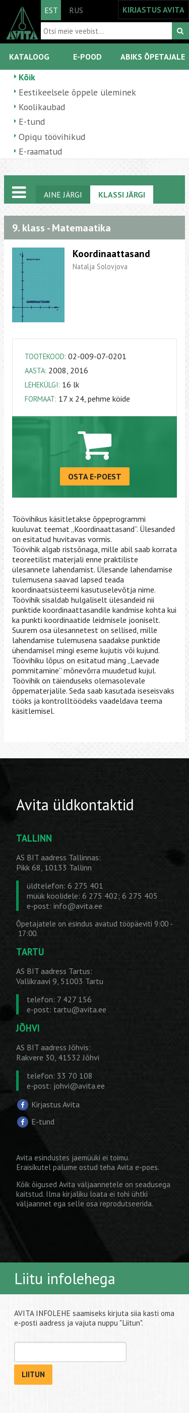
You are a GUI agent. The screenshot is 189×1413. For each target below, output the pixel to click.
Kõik (27, 77)
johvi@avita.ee (79, 1086)
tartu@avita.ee (79, 1009)
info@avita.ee (77, 906)
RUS (76, 10)
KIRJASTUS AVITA (153, 10)
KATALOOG (29, 57)
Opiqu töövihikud (52, 136)
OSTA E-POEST (94, 476)
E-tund (32, 121)
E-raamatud (40, 151)
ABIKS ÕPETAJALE (152, 57)
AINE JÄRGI (63, 194)
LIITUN (33, 1374)
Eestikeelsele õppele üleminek (77, 92)
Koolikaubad (42, 107)
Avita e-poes (137, 1167)
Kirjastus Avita (55, 1104)
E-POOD (87, 57)
